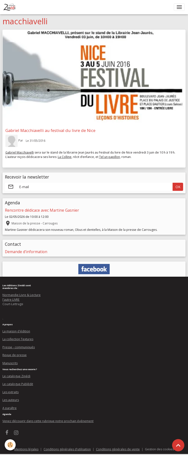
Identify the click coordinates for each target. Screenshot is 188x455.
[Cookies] (10, 444)
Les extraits (10, 392)
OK (178, 186)
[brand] (10, 7)
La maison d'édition (16, 331)
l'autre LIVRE (11, 300)
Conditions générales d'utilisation (67, 449)
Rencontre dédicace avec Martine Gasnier (42, 210)
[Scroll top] (178, 445)
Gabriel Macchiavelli (19, 152)
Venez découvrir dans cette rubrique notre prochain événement (48, 421)
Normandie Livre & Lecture (21, 295)
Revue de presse (14, 355)
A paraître (9, 408)
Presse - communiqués (18, 347)
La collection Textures (17, 339)
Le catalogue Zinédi (16, 376)
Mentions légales (26, 449)
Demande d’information (26, 251)
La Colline (64, 157)
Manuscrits (10, 363)
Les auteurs (10, 400)
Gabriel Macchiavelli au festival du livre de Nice (50, 130)
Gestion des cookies (159, 449)
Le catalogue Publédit (17, 384)
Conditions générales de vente (118, 449)
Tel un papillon (109, 157)
